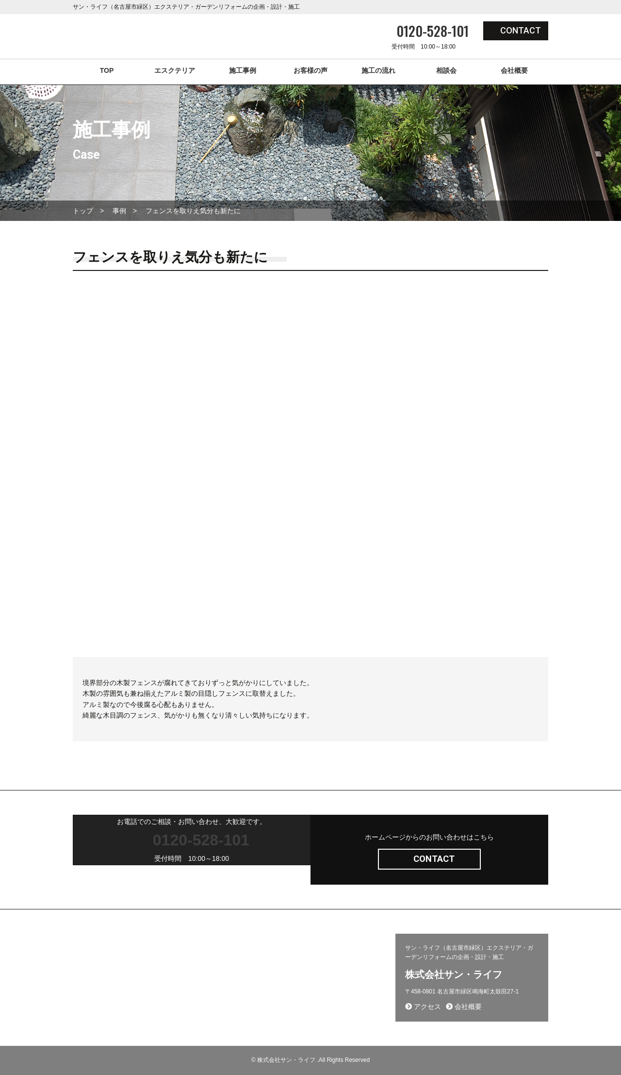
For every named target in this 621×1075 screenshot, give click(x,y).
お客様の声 (310, 70)
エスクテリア (174, 70)
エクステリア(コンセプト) (109, 953)
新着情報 (186, 967)
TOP (107, 70)
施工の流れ (378, 70)
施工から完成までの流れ (306, 967)
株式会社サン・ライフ (453, 974)
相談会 (446, 70)
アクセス (423, 1006)
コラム (183, 981)
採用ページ (89, 967)
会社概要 (514, 70)
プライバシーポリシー (303, 981)
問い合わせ (288, 953)
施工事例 (242, 70)
